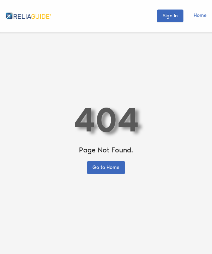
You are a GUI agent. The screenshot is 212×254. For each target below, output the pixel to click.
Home (200, 15)
